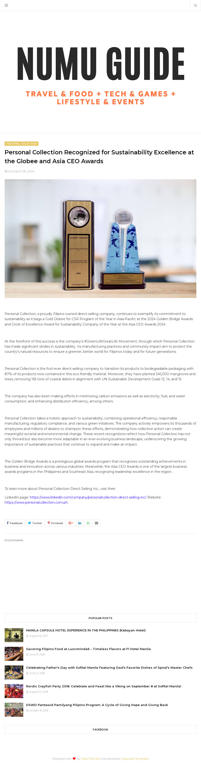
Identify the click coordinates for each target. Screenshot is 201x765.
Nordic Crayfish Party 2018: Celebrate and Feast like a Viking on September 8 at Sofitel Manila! (103, 686)
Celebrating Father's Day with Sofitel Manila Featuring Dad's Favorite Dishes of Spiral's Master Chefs (109, 667)
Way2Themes (90, 758)
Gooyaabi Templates (135, 758)
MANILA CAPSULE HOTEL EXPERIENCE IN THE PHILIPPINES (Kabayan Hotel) (86, 630)
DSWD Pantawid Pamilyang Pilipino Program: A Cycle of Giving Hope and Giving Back (97, 705)
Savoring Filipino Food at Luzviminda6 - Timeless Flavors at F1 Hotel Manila (88, 649)
